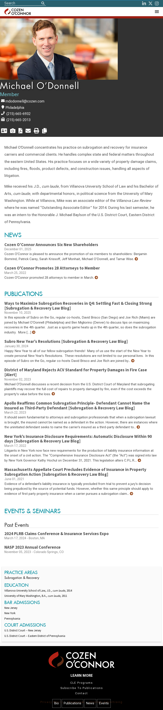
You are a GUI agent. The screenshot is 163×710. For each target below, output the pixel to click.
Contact (81, 693)
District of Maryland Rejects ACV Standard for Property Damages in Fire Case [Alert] (75, 372)
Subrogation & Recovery (21, 578)
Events (104, 703)
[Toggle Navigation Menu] (156, 11)
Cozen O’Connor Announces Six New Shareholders (51, 244)
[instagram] (157, 3)
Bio (56, 703)
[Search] (43, 3)
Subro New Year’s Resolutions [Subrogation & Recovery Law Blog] (66, 341)
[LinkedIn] (144, 3)
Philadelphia (14, 108)
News (90, 703)
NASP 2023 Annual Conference (32, 547)
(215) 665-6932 (18, 114)
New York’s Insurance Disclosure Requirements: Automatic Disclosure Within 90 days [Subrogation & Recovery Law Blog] (78, 439)
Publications (72, 703)
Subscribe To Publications (81, 688)
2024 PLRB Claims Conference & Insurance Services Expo (56, 533)
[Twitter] (150, 3)
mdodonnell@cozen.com (24, 101)
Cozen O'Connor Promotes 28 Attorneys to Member (52, 268)
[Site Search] (25, 3)
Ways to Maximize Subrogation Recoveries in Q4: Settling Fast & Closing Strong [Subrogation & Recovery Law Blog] (78, 306)
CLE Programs (81, 682)
